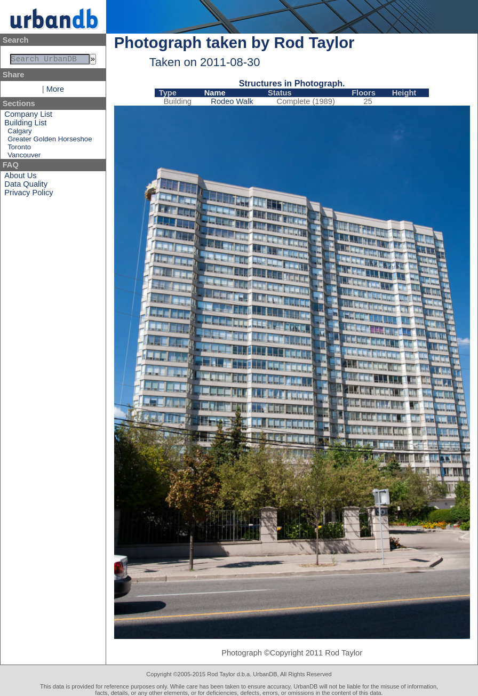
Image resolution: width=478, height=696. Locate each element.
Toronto (19, 149)
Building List (25, 125)
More (55, 91)
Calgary (19, 133)
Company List (28, 116)
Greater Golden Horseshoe (49, 141)
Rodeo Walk (232, 101)
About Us (20, 177)
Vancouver (24, 157)
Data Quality (25, 186)
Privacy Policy (28, 194)
